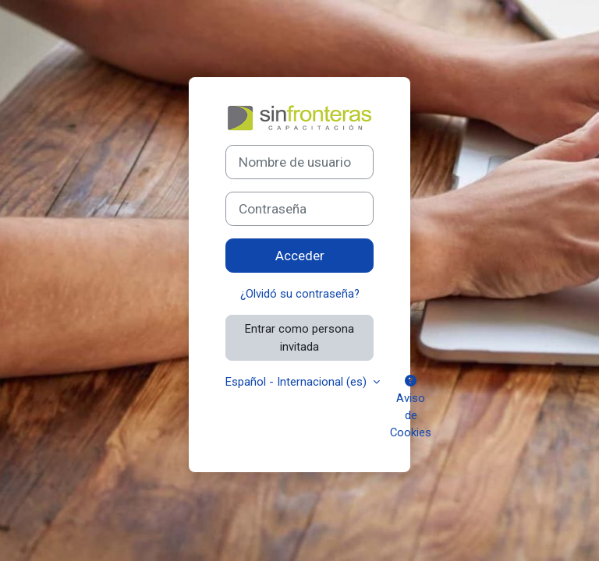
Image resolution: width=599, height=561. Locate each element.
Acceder (299, 255)
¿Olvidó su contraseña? (300, 294)
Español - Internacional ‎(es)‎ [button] (297, 382)
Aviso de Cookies (410, 408)
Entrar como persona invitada (299, 337)
